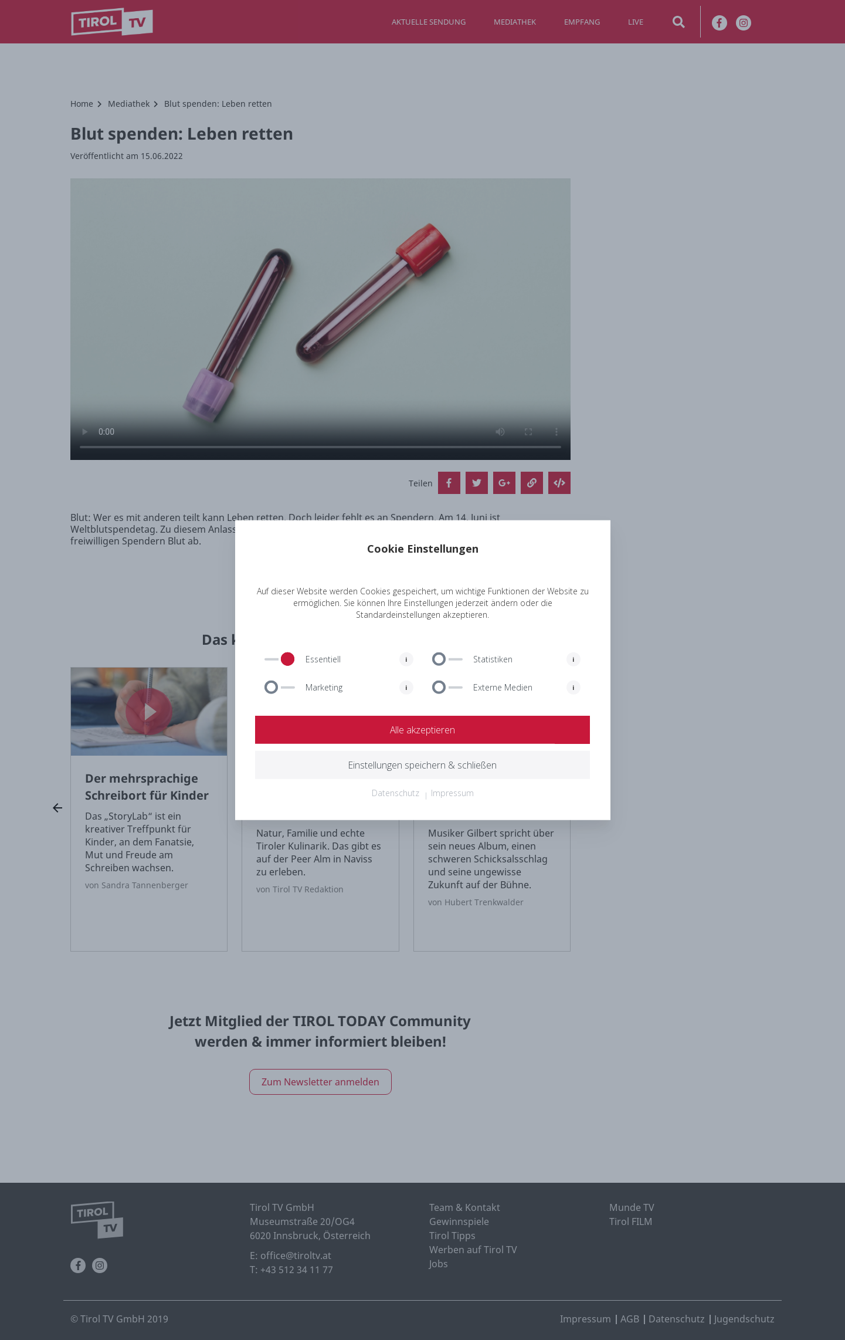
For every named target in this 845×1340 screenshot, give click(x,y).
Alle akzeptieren (423, 729)
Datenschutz (395, 792)
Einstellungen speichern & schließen (422, 765)
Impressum (452, 792)
